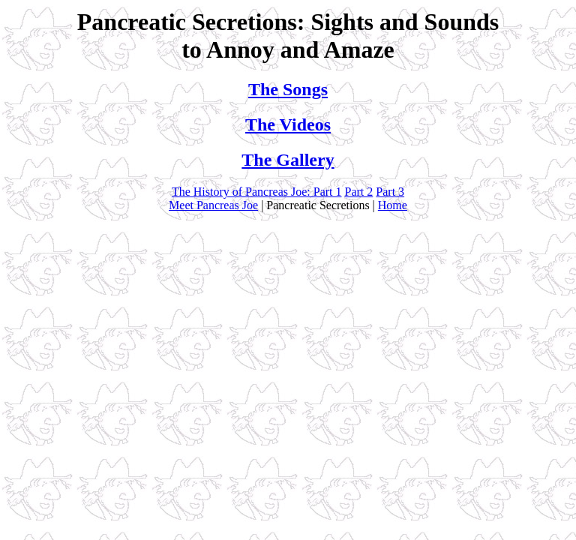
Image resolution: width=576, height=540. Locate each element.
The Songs (288, 89)
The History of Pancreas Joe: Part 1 (257, 191)
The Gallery (288, 160)
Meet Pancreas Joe (213, 205)
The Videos (288, 124)
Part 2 (359, 191)
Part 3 (390, 191)
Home (392, 205)
